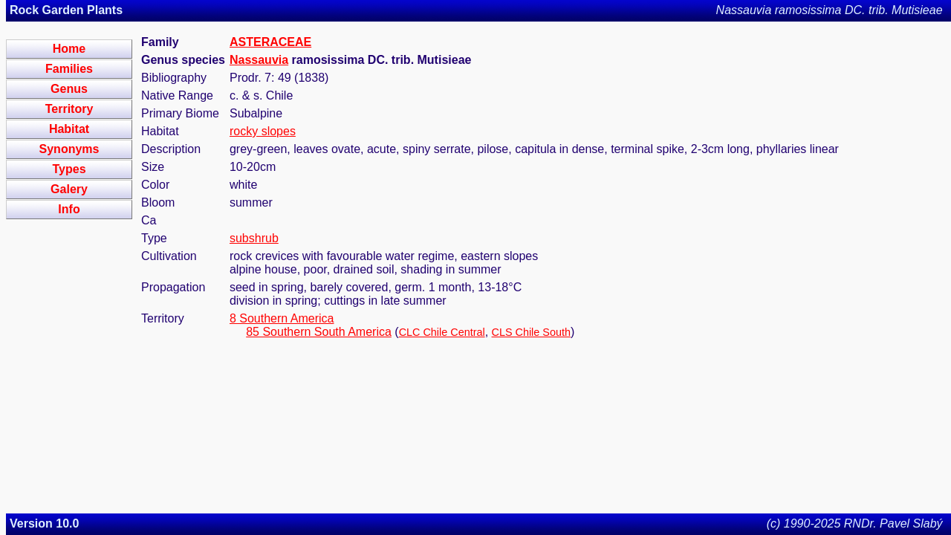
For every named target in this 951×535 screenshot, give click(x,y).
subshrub (254, 238)
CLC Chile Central (442, 332)
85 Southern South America (319, 331)
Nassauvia (259, 60)
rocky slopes (263, 131)
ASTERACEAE (270, 42)
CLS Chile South (531, 332)
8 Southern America (282, 318)
